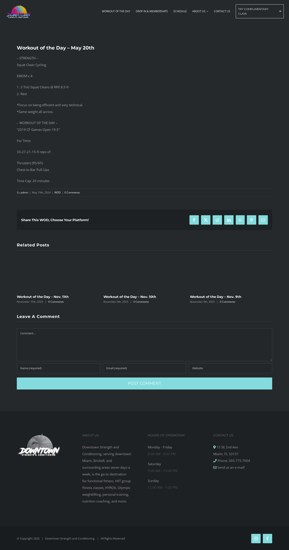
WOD (57, 192)
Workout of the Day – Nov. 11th (43, 297)
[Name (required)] (58, 368)
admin (24, 192)
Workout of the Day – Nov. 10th (129, 297)
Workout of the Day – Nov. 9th (215, 297)
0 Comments (72, 192)
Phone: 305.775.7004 (233, 460)
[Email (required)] (144, 368)
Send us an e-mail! (231, 467)
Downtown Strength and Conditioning (70, 538)
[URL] (230, 368)
